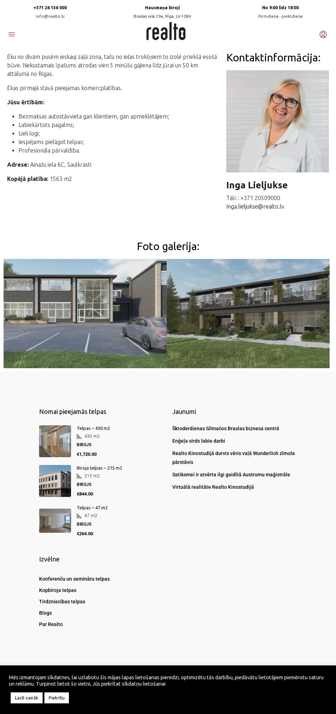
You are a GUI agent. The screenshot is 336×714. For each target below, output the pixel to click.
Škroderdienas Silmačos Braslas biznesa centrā (225, 428)
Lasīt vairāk (26, 697)
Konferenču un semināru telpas (74, 579)
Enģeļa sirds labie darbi (198, 441)
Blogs (45, 613)
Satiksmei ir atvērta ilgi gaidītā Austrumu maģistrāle (231, 474)
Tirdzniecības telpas (62, 601)
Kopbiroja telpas (57, 590)
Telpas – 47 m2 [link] (92, 507)
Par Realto (51, 624)
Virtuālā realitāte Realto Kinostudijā (213, 487)
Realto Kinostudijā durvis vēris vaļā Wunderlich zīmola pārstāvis (233, 457)
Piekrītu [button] (57, 697)
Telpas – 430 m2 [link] (93, 428)
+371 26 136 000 (50, 7)
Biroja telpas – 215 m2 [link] (99, 467)
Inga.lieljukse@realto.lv (255, 206)
